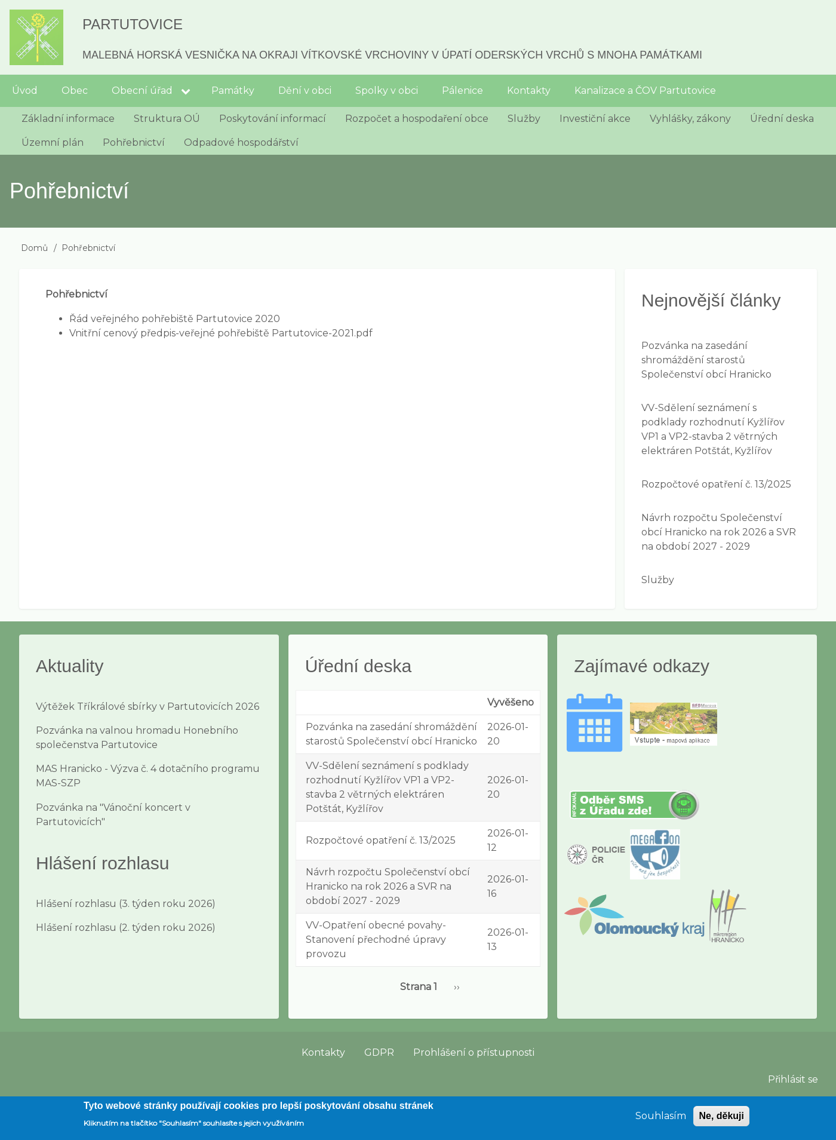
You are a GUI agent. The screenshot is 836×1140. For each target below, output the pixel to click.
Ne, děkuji (721, 1120)
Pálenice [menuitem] (462, 90)
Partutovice (132, 24)
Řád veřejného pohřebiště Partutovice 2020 (174, 318)
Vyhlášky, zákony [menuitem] (690, 118)
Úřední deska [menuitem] (782, 118)
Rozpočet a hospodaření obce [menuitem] (416, 118)
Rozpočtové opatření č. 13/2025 (716, 484)
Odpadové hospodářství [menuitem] (241, 142)
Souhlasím (660, 1120)
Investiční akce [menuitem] (595, 118)
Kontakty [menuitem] (529, 90)
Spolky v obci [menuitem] (386, 90)
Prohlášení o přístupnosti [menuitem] (473, 1052)
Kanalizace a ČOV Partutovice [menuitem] (645, 90)
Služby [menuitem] (524, 118)
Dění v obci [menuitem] (304, 90)
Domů (34, 248)
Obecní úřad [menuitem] (142, 90)
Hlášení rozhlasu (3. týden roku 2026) (126, 903)
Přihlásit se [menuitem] (793, 1079)
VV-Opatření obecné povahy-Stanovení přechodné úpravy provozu (376, 940)
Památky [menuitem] (232, 90)
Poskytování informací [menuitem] (272, 118)
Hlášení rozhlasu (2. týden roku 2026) (126, 927)
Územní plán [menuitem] (52, 142)
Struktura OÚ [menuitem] (167, 118)
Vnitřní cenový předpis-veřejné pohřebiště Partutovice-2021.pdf (221, 333)
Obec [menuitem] (75, 90)
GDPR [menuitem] (379, 1052)
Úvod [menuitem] (25, 90)
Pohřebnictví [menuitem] (134, 142)
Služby (657, 580)
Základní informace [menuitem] (68, 118)
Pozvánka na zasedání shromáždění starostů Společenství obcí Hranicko (706, 360)
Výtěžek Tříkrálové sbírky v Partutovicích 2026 (147, 706)
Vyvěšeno (510, 702)
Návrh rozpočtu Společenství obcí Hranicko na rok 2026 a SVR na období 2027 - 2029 (718, 532)
